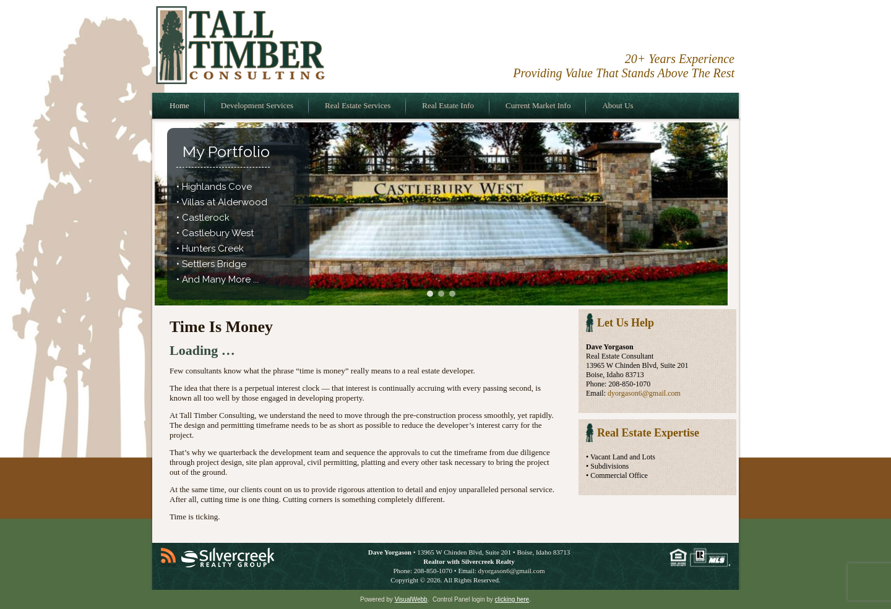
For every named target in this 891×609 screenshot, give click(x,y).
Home (179, 105)
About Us (617, 105)
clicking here (512, 599)
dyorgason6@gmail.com (644, 393)
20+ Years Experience (679, 59)
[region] (441, 213)
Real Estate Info (448, 105)
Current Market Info (538, 105)
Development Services (257, 105)
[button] (430, 294)
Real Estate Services (357, 105)
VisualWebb (411, 599)
